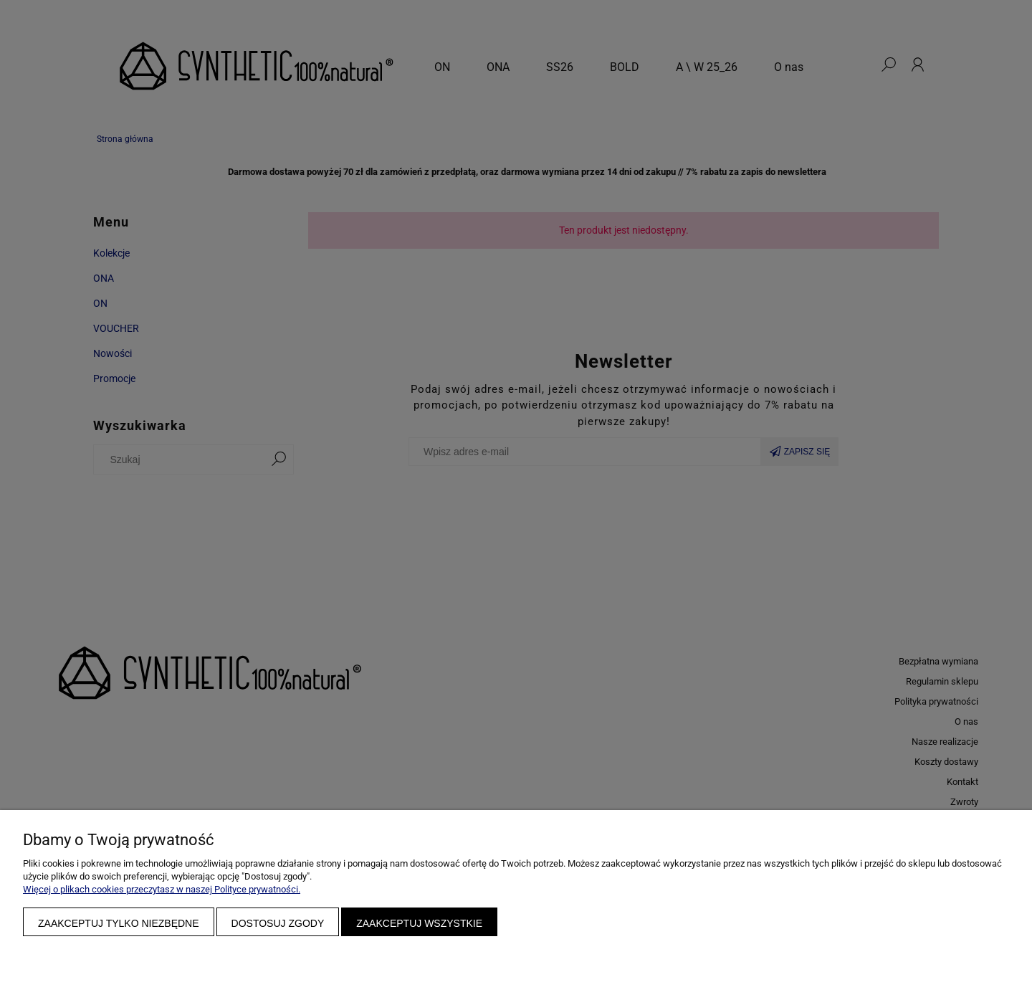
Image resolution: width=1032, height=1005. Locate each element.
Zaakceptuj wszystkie (419, 923)
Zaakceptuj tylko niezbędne (118, 923)
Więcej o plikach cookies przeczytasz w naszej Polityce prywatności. (161, 889)
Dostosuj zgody (278, 923)
